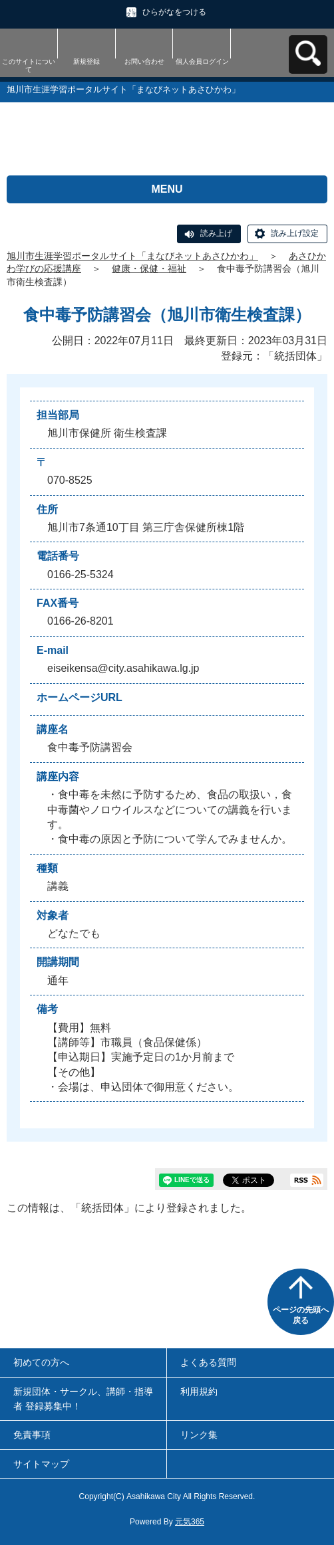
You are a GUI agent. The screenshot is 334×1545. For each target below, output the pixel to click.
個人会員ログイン (202, 61)
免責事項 (32, 1434)
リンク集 (199, 1434)
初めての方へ (41, 1362)
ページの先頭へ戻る (301, 1315)
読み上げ (216, 233)
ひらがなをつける (174, 12)
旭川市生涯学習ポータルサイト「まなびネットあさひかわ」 (132, 256)
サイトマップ (41, 1464)
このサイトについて (28, 65)
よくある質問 (208, 1362)
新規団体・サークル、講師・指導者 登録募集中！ (83, 1398)
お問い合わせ (144, 61)
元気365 (189, 1521)
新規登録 (86, 61)
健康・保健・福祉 (149, 268)
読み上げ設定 (295, 233)
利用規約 (199, 1391)
